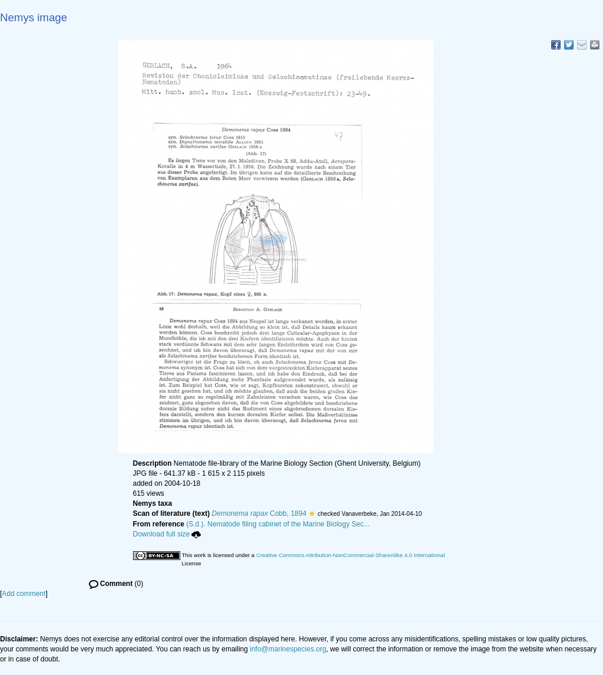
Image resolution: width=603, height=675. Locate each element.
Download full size (167, 534)
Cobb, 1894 (259, 513)
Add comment (23, 594)
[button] (311, 513)
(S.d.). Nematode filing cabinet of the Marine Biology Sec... (278, 524)
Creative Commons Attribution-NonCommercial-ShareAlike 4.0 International (350, 555)
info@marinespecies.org (288, 649)
